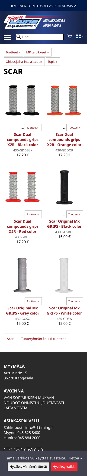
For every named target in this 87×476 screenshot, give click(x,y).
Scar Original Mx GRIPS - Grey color (22, 310)
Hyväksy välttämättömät (28, 466)
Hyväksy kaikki (64, 466)
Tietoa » (75, 458)
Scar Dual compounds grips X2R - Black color (23, 139)
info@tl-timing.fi (39, 427)
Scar (10, 338)
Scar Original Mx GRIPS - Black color (64, 224)
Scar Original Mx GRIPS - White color (64, 310)
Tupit (52, 62)
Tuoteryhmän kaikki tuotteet (43, 338)
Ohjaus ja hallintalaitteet (24, 62)
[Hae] (40, 37)
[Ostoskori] (69, 36)
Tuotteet (13, 52)
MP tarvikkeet (37, 52)
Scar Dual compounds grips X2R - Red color (23, 226)
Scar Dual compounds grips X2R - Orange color (64, 139)
